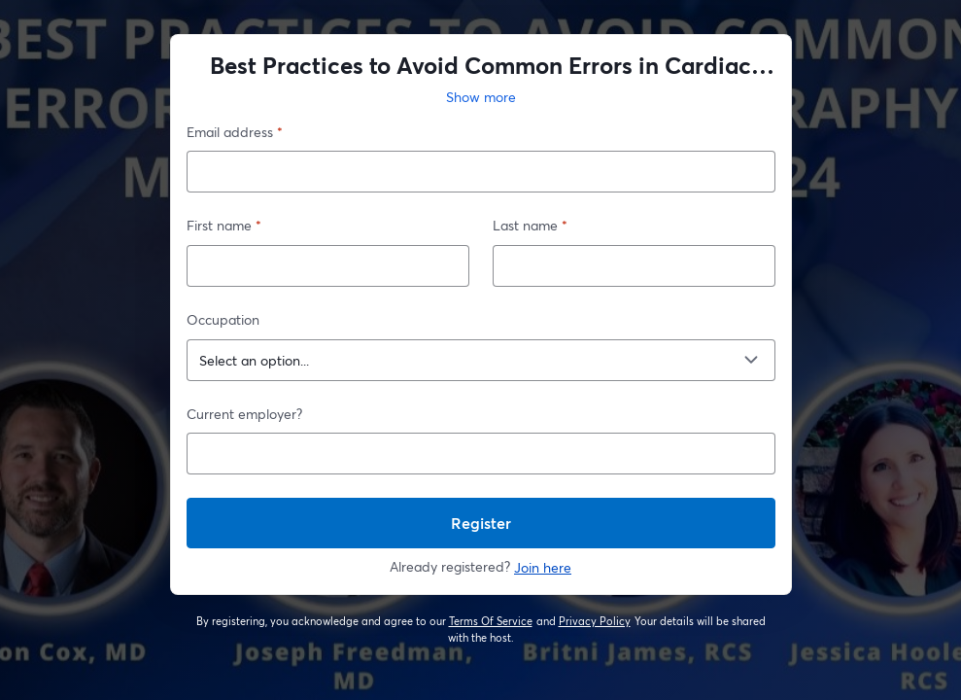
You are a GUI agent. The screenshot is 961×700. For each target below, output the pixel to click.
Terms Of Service (491, 621)
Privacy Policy (595, 621)
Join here (542, 567)
